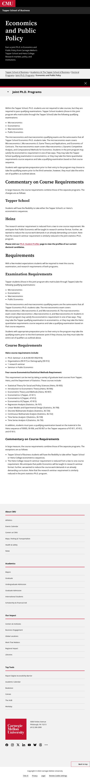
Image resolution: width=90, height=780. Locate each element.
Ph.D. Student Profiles (29, 244)
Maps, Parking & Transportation (17, 539)
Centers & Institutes (13, 624)
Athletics (8, 520)
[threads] (40, 744)
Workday (8, 706)
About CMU (10, 511)
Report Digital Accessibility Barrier (18, 676)
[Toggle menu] (86, 3)
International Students (14, 596)
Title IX (25, 776)
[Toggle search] (79, 3)
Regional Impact (11, 648)
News (7, 551)
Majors (8, 572)
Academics (10, 563)
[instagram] (12, 744)
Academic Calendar (13, 682)
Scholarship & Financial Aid (16, 603)
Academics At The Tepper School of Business (50, 72)
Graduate (9, 578)
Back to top (83, 764)
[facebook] (6, 744)
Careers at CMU (11, 532)
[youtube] (29, 744)
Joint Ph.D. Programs (25, 75)
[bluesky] (35, 744)
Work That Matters (12, 642)
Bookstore (9, 688)
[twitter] (18, 744)
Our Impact (10, 615)
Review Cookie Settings (58, 776)
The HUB (8, 700)
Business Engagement (14, 630)
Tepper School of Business (16, 10)
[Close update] (85, 83)
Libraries (8, 655)
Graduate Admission (13, 590)
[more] (46, 744)
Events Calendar (11, 526)
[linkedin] (23, 744)
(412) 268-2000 (36, 727)
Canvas (8, 694)
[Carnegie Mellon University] (7, 3)
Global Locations (11, 636)
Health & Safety (11, 545)
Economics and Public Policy (48, 75)
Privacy (35, 776)
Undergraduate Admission (15, 584)
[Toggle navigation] (8, 91)
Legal (43, 776)
